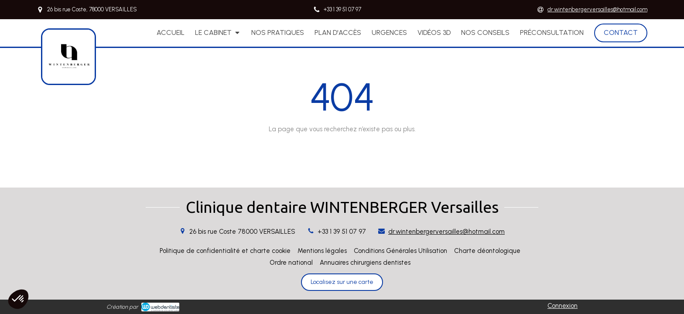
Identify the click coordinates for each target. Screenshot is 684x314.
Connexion (562, 306)
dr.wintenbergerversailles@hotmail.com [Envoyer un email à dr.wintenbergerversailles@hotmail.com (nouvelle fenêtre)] (446, 232)
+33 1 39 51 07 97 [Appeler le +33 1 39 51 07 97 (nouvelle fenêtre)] (342, 232)
